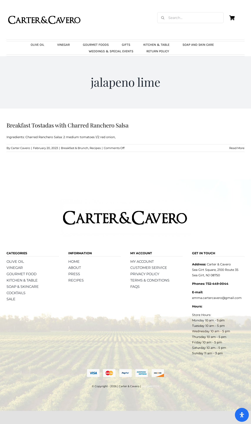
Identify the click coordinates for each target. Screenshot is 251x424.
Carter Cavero (20, 148)
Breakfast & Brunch (74, 148)
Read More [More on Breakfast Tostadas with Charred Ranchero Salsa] (236, 148)
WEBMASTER (150, 386)
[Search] (162, 17)
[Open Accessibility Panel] (242, 415)
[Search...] (190, 17)
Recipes (95, 148)
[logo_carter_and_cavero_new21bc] (45, 10)
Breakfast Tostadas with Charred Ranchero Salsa (68, 125)
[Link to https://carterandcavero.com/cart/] (232, 18)
